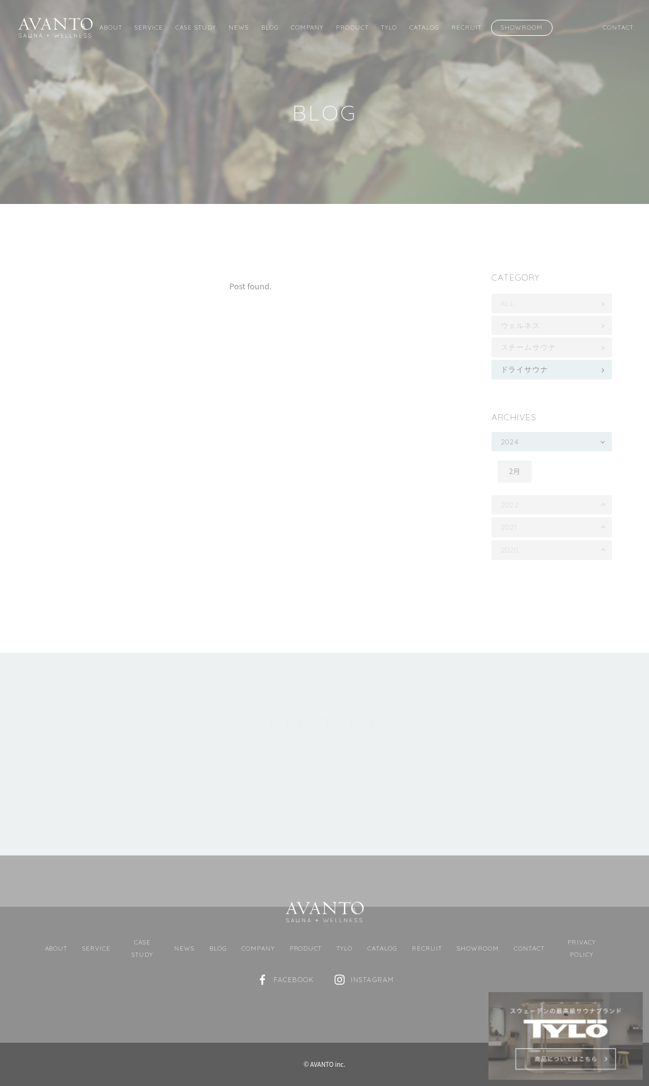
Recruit (466, 27)
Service (149, 27)
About (110, 27)
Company (307, 27)
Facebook (294, 979)
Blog (269, 27)
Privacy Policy (581, 948)
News (238, 27)
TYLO (389, 27)
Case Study (195, 27)
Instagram (372, 979)
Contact (618, 27)
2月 (514, 471)
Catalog (424, 27)
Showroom (522, 27)
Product (352, 27)
